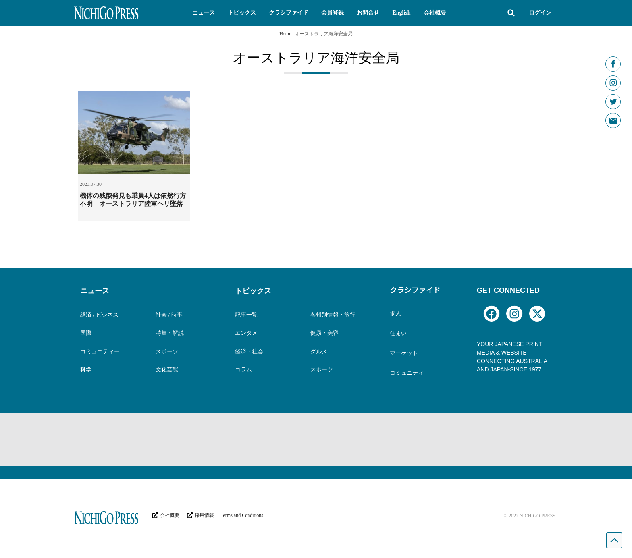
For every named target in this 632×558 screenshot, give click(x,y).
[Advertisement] (316, 439)
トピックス (253, 291)
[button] (203, 13)
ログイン (540, 13)
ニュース (94, 291)
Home (285, 34)
